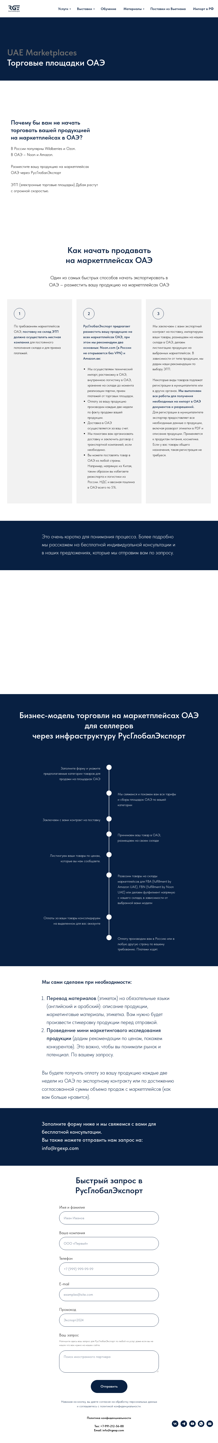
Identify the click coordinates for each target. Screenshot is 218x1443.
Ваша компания (72, 1232)
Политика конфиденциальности (109, 1418)
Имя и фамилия (72, 1207)
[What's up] (201, 1426)
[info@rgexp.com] (210, 1426)
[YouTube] (192, 1426)
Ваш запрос (69, 1335)
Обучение (108, 9)
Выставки (84, 9)
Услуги (63, 9)
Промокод (67, 1309)
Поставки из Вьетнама (168, 9)
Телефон (66, 1258)
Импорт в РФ (203, 9)
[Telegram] (184, 1426)
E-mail (64, 1284)
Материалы (133, 9)
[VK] (175, 1426)
